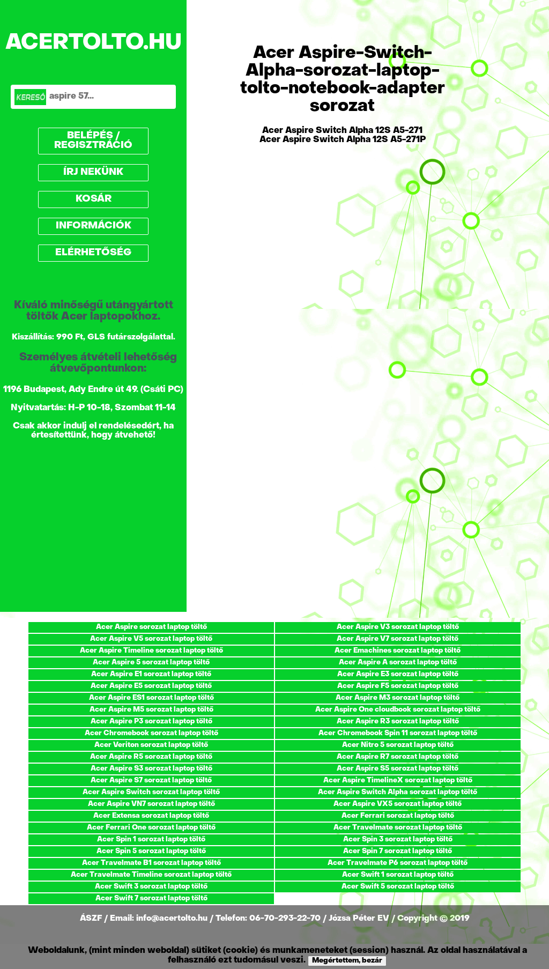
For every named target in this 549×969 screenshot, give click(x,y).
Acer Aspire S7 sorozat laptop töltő (151, 780)
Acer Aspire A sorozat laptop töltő (398, 662)
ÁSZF (92, 918)
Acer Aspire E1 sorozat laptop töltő (151, 674)
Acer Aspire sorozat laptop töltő (151, 627)
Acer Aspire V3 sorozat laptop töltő (398, 627)
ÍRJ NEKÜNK (93, 172)
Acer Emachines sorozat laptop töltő (398, 650)
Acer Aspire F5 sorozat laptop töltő (397, 686)
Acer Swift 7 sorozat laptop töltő (151, 898)
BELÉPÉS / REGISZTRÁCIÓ (93, 140)
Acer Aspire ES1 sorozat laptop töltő (151, 697)
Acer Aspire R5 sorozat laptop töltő (151, 756)
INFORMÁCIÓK (93, 226)
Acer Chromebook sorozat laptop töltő (151, 733)
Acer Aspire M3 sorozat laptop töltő (397, 697)
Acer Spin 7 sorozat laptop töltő (397, 851)
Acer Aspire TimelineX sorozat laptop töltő (397, 780)
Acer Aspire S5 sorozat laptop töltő (397, 768)
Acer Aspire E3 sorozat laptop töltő (397, 674)
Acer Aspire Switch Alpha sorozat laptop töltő (397, 792)
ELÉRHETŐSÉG (93, 252)
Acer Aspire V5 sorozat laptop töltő (151, 638)
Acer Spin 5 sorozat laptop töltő (151, 851)
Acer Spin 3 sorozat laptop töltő (397, 839)
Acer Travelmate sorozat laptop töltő (397, 827)
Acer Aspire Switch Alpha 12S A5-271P (342, 140)
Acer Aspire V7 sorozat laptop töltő (397, 638)
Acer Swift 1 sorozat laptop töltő (398, 874)
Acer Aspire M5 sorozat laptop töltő (151, 709)
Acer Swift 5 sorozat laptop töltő (398, 886)
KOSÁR (94, 199)
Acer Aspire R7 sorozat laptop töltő (397, 756)
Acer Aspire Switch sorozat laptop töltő (151, 792)
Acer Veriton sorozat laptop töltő (151, 745)
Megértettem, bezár (347, 960)
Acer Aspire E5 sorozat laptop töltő (151, 686)
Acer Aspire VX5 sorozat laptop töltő (397, 804)
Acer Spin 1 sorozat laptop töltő (151, 839)
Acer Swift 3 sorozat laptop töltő (151, 886)
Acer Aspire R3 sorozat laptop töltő (398, 721)
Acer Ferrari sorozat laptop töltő (398, 815)
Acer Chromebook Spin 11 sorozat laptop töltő (397, 733)
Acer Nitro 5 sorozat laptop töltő (398, 745)
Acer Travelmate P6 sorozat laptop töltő (398, 863)
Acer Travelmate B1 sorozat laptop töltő (151, 863)
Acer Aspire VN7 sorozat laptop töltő (151, 804)
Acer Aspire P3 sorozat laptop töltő (151, 721)
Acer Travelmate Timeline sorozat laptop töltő (151, 874)
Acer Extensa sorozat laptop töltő (151, 815)
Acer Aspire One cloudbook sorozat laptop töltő (397, 709)
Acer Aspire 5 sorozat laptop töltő (151, 662)
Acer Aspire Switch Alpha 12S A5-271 (342, 131)
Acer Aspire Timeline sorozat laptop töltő (151, 650)
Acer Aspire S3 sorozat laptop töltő (151, 768)
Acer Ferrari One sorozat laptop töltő (151, 827)
